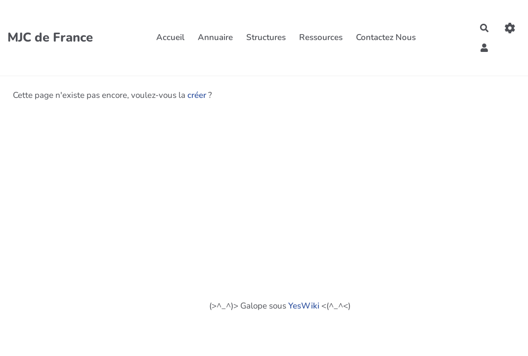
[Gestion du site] (510, 28)
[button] (484, 47)
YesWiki (303, 306)
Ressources (321, 37)
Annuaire (215, 37)
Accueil (170, 37)
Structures (266, 37)
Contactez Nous (386, 37)
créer (196, 95)
